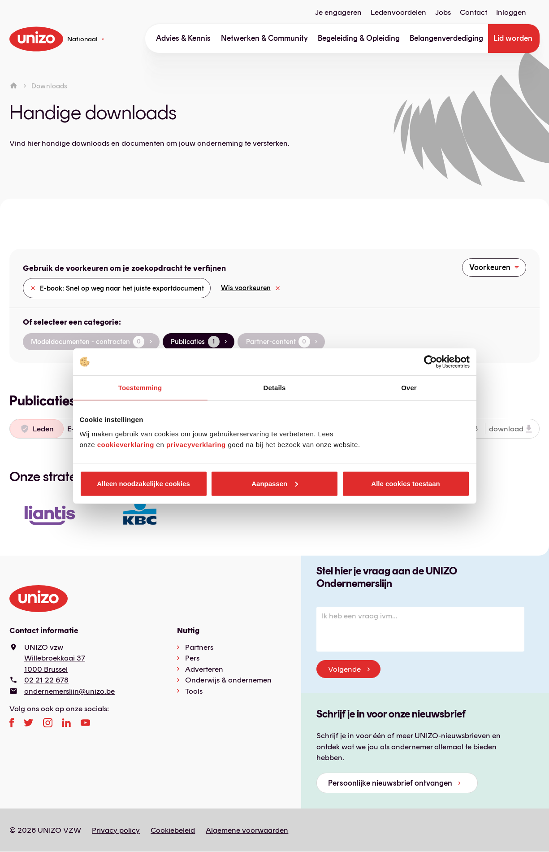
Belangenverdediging (446, 38)
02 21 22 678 (46, 679)
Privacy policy (116, 830)
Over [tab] (409, 387)
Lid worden (512, 38)
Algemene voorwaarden (247, 830)
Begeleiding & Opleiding (359, 38)
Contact (473, 12)
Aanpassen (274, 483)
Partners (199, 647)
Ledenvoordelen (398, 12)
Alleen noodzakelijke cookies (143, 483)
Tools (194, 691)
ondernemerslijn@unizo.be (69, 691)
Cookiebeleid (173, 830)
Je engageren (338, 12)
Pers (192, 657)
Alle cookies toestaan (405, 483)
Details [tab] (275, 387)
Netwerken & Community (264, 38)
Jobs (443, 12)
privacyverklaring (196, 444)
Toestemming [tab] (140, 387)
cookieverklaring (125, 444)
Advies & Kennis (183, 38)
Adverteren (204, 669)
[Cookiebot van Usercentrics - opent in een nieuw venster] (430, 362)
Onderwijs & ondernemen (228, 679)
